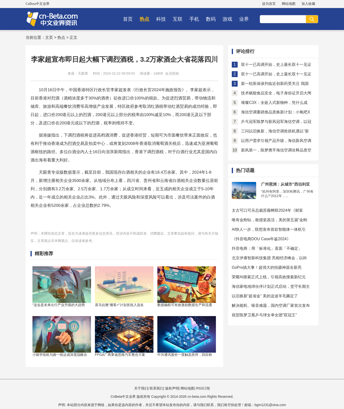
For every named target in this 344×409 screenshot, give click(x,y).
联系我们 (156, 388)
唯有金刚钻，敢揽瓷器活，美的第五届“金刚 (269, 220)
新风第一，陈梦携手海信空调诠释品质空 (276, 150)
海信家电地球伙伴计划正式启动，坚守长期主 (271, 286)
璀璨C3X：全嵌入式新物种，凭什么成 (274, 102)
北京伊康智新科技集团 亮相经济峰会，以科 (269, 258)
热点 (144, 19)
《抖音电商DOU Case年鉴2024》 (261, 239)
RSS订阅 (203, 388)
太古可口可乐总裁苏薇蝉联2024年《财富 (267, 210)
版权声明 (172, 388)
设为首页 (269, 4)
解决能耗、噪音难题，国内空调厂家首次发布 (271, 305)
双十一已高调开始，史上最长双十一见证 (276, 64)
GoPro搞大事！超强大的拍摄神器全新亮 (267, 267)
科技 (161, 19)
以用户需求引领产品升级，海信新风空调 (276, 141)
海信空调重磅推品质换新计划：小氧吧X (275, 112)
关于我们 (141, 388)
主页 (49, 37)
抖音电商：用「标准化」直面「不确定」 (267, 248)
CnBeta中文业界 (38, 4)
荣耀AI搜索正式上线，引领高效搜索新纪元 (269, 277)
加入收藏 (308, 4)
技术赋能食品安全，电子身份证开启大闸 (276, 93)
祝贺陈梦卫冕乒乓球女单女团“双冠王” (264, 315)
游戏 (227, 19)
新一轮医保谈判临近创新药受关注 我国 (274, 83)
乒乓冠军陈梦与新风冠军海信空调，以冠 (276, 122)
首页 (128, 19)
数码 (211, 19)
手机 (194, 19)
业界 (244, 19)
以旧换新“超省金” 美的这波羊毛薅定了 (265, 296)
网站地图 (288, 4)
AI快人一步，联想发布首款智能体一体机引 (269, 229)
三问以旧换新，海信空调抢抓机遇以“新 (275, 131)
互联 (177, 19)
